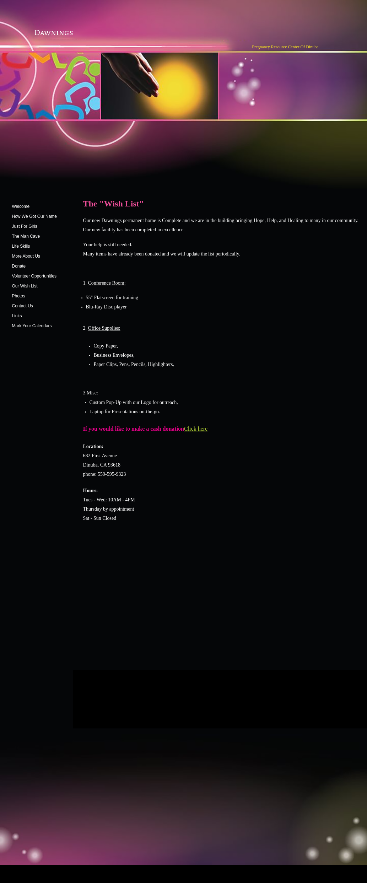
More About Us (26, 256)
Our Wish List (25, 286)
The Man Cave (26, 236)
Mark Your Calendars (32, 325)
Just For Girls (24, 226)
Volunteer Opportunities (34, 276)
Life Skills (21, 246)
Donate (19, 266)
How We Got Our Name (34, 216)
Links (17, 315)
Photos (18, 296)
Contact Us (22, 305)
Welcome (21, 206)
